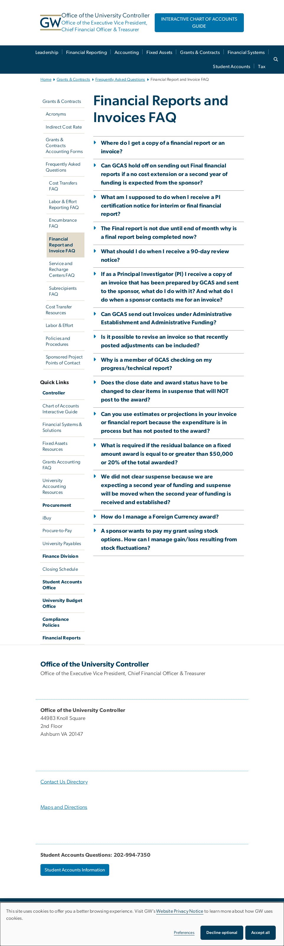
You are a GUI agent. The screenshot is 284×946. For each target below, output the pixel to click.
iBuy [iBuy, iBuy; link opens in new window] (47, 518)
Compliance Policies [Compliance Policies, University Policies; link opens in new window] (56, 622)
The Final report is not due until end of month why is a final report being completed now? (169, 233)
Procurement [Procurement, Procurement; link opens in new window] (57, 505)
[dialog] (142, 924)
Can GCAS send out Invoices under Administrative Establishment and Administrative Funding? (166, 319)
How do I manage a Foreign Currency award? (160, 517)
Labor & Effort (60, 325)
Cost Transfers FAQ (63, 186)
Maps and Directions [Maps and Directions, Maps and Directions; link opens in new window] (63, 807)
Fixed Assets (159, 52)
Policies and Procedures (58, 341)
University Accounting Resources (54, 486)
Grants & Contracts (200, 52)
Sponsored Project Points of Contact (64, 360)
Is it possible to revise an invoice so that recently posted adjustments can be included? (164, 341)
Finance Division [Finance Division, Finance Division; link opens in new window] (60, 556)
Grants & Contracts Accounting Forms (64, 145)
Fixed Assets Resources (55, 446)
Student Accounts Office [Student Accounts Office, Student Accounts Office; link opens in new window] (62, 585)
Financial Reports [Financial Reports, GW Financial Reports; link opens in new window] (62, 638)
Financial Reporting (86, 52)
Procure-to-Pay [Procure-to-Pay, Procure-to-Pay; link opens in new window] (57, 530)
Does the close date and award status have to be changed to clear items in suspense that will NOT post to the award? (164, 391)
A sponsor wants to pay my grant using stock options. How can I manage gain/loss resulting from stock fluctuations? (169, 539)
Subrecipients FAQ (62, 291)
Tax (261, 66)
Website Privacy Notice (179, 911)
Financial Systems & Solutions (62, 427)
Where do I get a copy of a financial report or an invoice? (163, 147)
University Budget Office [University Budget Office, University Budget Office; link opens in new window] (62, 603)
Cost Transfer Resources (59, 310)
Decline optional (221, 933)
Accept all (260, 933)
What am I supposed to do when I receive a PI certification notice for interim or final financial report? (161, 206)
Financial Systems (246, 52)
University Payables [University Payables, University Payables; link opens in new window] (62, 543)
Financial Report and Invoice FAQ (62, 245)
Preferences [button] (184, 933)
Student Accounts (231, 66)
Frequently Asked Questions (120, 80)
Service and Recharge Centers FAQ (62, 269)
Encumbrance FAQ (63, 223)
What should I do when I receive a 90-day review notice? (165, 256)
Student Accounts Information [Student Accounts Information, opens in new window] (75, 870)
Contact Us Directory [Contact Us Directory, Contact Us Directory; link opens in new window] (64, 782)
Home (45, 80)
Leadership (47, 52)
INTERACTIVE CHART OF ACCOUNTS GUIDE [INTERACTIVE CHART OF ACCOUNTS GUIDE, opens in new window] (199, 23)
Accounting (127, 52)
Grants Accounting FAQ (61, 465)
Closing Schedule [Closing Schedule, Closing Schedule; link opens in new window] (60, 569)
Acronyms (56, 114)
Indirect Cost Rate (64, 127)
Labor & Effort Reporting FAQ (64, 204)
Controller (54, 393)
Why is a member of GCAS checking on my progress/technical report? (156, 364)
